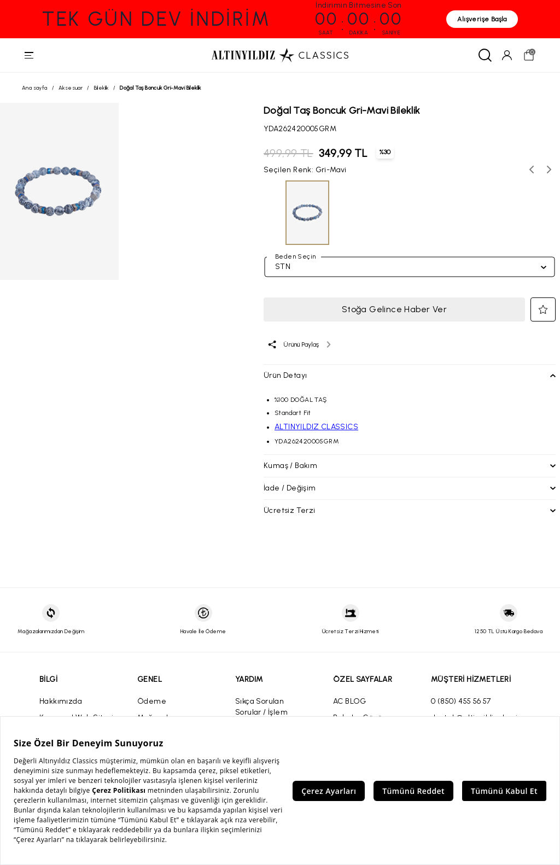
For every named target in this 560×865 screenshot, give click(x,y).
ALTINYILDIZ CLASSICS (316, 427)
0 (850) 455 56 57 (461, 702)
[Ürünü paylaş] (299, 345)
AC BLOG (349, 702)
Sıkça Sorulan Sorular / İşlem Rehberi (261, 713)
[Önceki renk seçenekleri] (531, 170)
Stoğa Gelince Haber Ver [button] (394, 310)
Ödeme (151, 702)
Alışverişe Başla (481, 19)
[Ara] (483, 56)
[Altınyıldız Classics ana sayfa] (280, 55)
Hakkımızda (60, 702)
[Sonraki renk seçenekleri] (549, 170)
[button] (543, 311)
